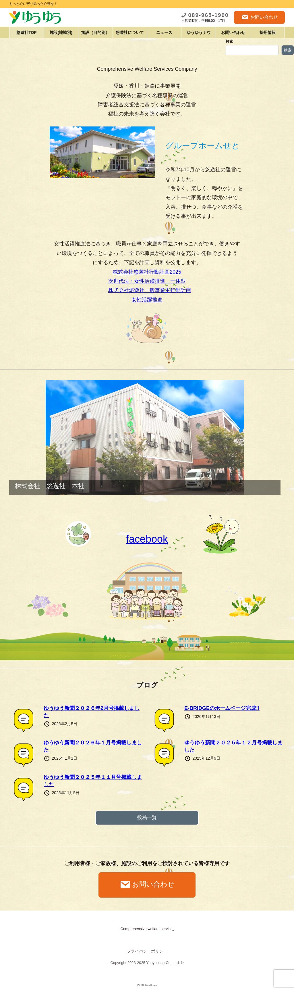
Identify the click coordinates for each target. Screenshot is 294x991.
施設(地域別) (61, 32)
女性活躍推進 (147, 300)
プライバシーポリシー (147, 951)
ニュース (164, 32)
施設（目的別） (95, 32)
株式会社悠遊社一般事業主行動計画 (149, 290)
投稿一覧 (147, 817)
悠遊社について (130, 32)
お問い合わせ (259, 17)
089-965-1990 (205, 15)
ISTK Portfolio (147, 985)
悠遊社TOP (26, 32)
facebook (147, 539)
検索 (229, 41)
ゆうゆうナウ (199, 32)
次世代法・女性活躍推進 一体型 (147, 281)
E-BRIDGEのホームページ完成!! (222, 708)
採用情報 (268, 32)
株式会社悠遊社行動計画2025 (147, 272)
